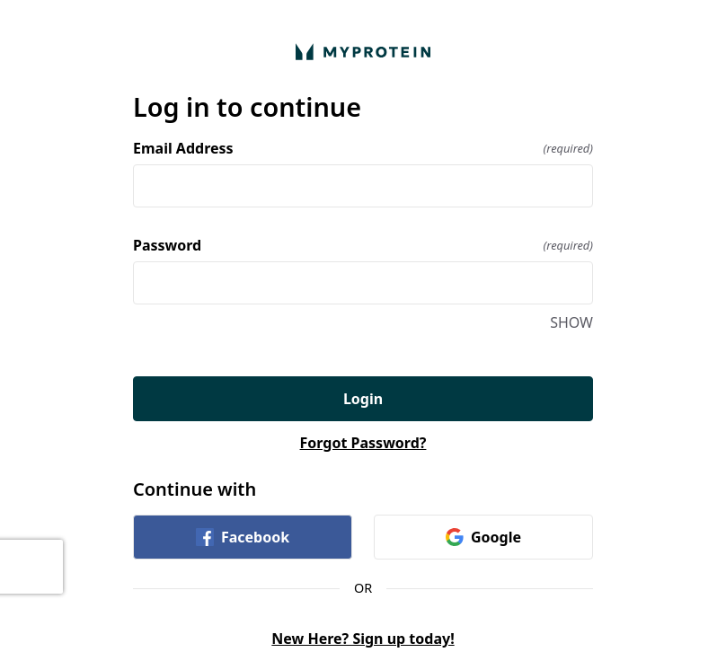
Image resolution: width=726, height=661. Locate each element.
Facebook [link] (242, 537)
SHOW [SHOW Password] (571, 322)
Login (363, 399)
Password (363, 245)
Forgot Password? (363, 443)
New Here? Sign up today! (362, 638)
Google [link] (483, 537)
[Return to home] (363, 51)
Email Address (363, 148)
